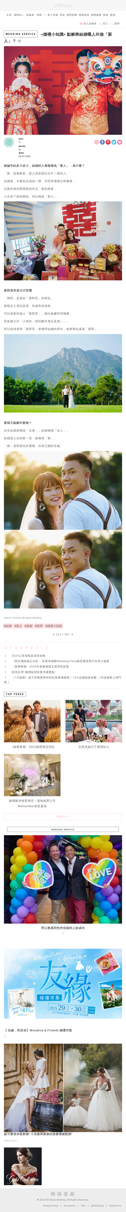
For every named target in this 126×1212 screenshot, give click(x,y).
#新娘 (28, 626)
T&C (83, 1205)
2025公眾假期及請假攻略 (28, 655)
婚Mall (19, 14)
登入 (103, 23)
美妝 (62, 14)
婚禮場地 (84, 14)
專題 (39, 14)
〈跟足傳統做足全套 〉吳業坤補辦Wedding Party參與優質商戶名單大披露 (60, 661)
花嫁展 (30, 14)
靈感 (112, 14)
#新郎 (39, 626)
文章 (8, 14)
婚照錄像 (72, 14)
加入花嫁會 (88, 23)
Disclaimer (69, 1205)
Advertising (97, 1205)
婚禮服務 (96, 14)
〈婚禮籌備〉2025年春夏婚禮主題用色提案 (40, 666)
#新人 (18, 626)
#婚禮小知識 (53, 626)
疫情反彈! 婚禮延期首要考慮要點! (33, 672)
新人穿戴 (53, 14)
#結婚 (8, 626)
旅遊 (105, 14)
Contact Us (115, 1205)
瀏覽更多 (63, 816)
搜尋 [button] (115, 23)
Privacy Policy (50, 1205)
